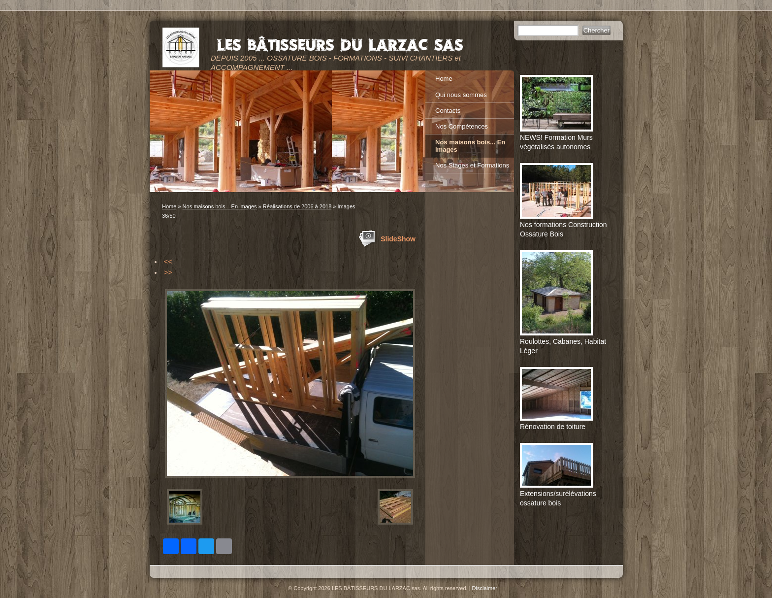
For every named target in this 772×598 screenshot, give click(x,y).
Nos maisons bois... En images (220, 206)
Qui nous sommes (461, 95)
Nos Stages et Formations (472, 165)
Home (169, 206)
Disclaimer (484, 588)
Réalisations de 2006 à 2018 (297, 206)
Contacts (447, 110)
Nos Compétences (461, 126)
